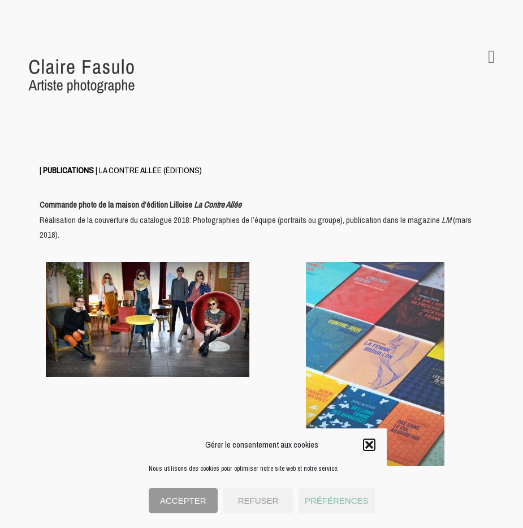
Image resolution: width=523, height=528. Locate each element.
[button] (369, 444)
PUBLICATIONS (68, 170)
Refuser (258, 500)
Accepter (183, 500)
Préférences (337, 500)
